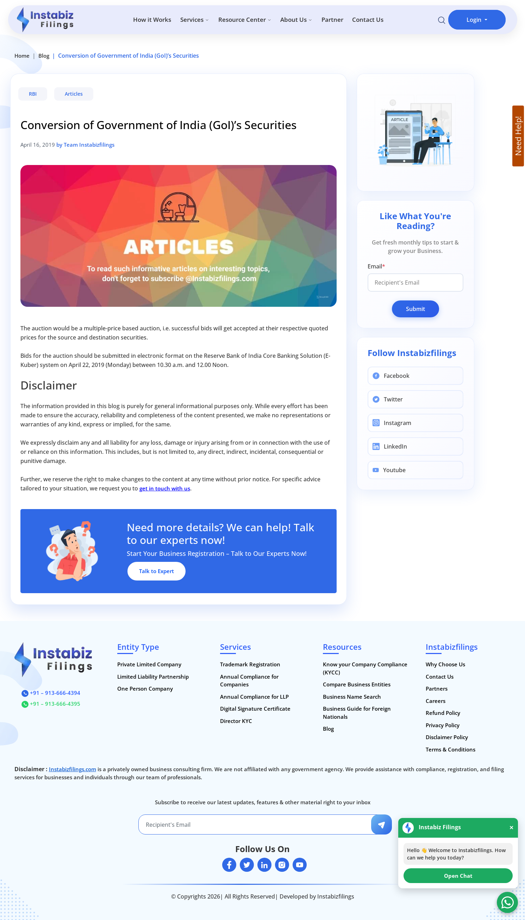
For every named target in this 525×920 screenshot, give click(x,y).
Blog (43, 55)
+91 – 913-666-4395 (50, 703)
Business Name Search (352, 696)
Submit (415, 309)
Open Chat (458, 875)
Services (194, 19)
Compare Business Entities (356, 684)
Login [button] (475, 20)
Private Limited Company (149, 664)
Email (376, 266)
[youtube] (300, 865)
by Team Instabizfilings (85, 144)
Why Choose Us (445, 664)
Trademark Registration (250, 664)
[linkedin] (264, 865)
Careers (435, 700)
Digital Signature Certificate (255, 708)
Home (22, 55)
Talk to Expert (156, 571)
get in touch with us (164, 488)
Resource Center (244, 19)
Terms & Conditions (450, 749)
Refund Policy (443, 712)
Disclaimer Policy (447, 737)
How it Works (152, 19)
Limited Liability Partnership (153, 676)
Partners (437, 688)
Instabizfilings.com (72, 769)
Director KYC (236, 720)
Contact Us (367, 19)
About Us (296, 19)
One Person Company (145, 688)
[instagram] (282, 865)
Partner (332, 19)
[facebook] (229, 865)
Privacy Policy (443, 725)
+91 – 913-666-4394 (50, 692)
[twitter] (247, 865)
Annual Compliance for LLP (254, 696)
